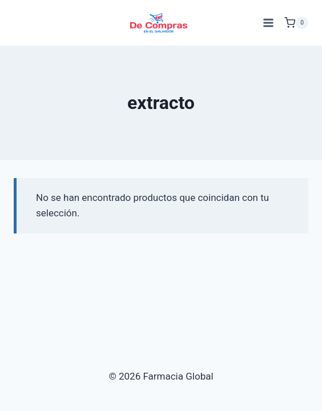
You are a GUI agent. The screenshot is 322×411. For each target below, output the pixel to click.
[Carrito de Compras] (296, 23)
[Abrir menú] (268, 22)
